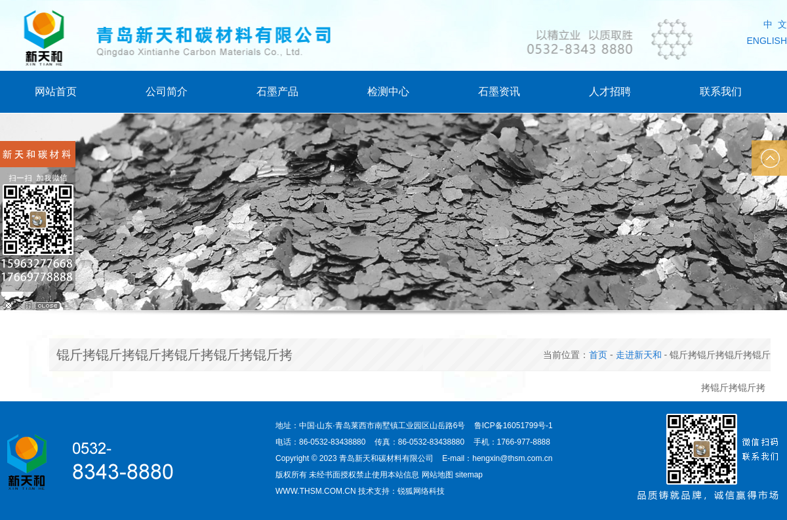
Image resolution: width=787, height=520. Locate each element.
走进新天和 (639, 355)
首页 (598, 355)
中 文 (775, 24)
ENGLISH (767, 40)
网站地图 (437, 474)
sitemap (469, 474)
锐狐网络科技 (421, 491)
